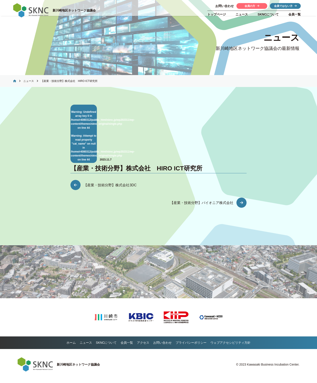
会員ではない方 (285, 6)
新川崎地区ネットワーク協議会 (75, 10)
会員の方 (252, 6)
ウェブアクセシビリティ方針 (230, 345)
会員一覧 (294, 14)
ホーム (71, 345)
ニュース (242, 14)
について (268, 14)
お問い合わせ (162, 345)
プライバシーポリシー (191, 345)
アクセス (143, 345)
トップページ (216, 14)
